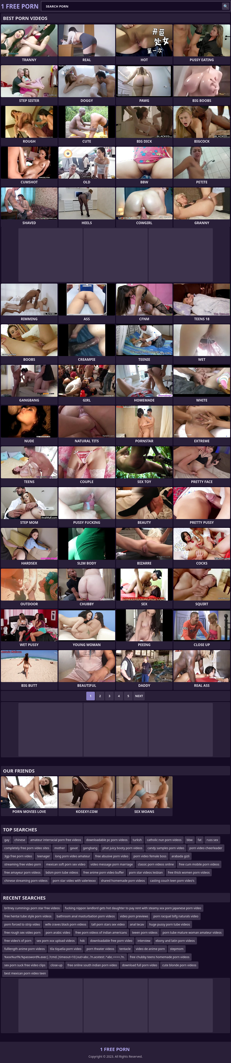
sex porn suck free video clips (24, 965)
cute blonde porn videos (179, 965)
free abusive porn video (111, 856)
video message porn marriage (112, 864)
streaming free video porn (22, 864)
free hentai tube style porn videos (28, 916)
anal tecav (137, 924)
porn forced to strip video (22, 924)
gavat (74, 848)
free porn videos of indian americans (101, 932)
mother (59, 848)
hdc (82, 941)
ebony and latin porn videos (175, 941)
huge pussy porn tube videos (169, 924)
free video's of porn (17, 941)
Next (139, 696)
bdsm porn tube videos (62, 872)
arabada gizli (180, 856)
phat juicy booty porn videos (122, 848)
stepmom (176, 949)
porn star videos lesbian (146, 872)
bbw (190, 840)
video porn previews (134, 916)
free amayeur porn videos (22, 872)
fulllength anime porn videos (24, 949)
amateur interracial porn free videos (55, 840)
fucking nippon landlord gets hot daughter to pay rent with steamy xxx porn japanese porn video (133, 908)
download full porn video (139, 965)
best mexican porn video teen (25, 973)
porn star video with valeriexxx (74, 881)
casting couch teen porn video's (172, 881)
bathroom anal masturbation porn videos (86, 916)
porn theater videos (100, 949)
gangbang (90, 848)
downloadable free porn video (111, 941)
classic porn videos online (156, 864)
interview (143, 941)
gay (6, 840)
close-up (56, 965)
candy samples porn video (166, 848)
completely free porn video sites (26, 848)
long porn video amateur (72, 856)
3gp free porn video (18, 856)
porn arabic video (58, 932)
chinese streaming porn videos (26, 881)
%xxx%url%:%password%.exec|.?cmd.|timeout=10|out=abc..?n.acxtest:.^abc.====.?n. (64, 957)
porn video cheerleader (205, 848)
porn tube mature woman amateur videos (192, 932)
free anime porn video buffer (103, 872)
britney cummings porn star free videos (32, 908)
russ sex (212, 840)
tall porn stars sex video (108, 924)
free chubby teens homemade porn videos (159, 957)
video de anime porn (150, 949)
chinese (20, 840)
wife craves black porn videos (65, 924)
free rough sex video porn (22, 932)
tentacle (125, 949)
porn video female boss (149, 856)
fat (200, 840)
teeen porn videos (145, 932)
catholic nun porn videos (164, 840)
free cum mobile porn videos (199, 864)
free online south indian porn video (92, 965)
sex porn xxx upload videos (56, 941)
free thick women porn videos (189, 872)
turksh (137, 840)
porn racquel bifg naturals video (175, 916)
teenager (43, 856)
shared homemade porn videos (123, 881)
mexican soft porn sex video (65, 864)
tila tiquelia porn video (65, 949)
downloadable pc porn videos (107, 840)
